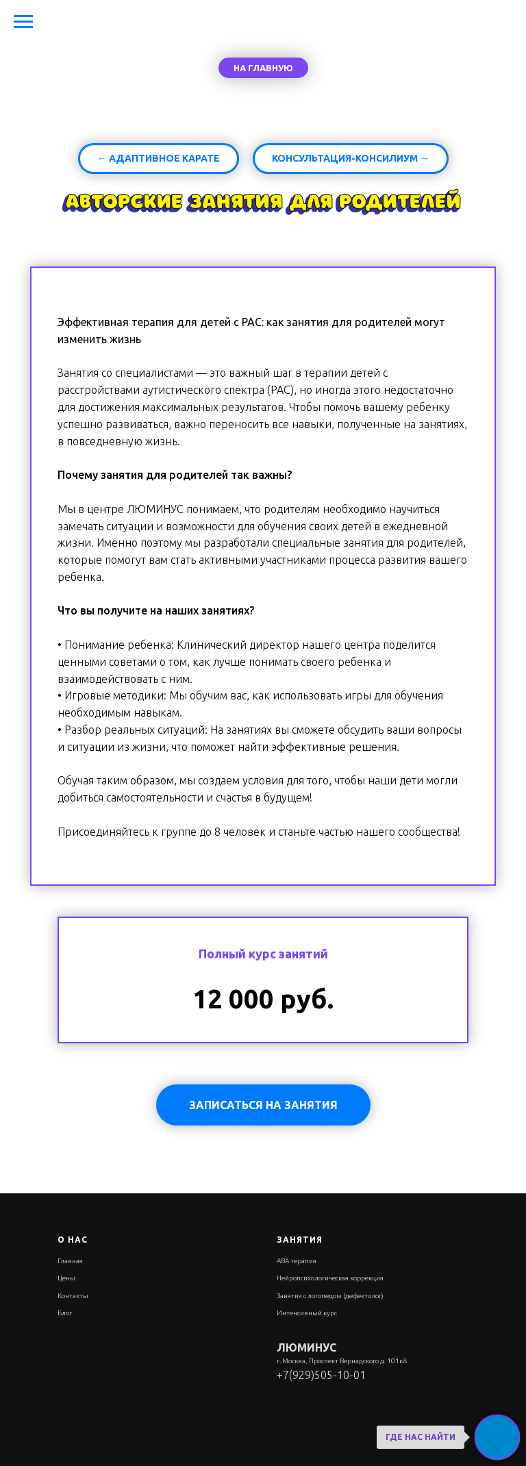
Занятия (300, 1239)
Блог (65, 1313)
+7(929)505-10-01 (321, 1375)
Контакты (73, 1296)
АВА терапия (296, 1261)
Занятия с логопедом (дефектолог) (330, 1296)
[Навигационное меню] (23, 22)
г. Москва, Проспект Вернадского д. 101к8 (342, 1361)
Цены (66, 1278)
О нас (73, 1239)
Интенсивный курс (307, 1313)
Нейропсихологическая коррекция (330, 1278)
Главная (70, 1261)
